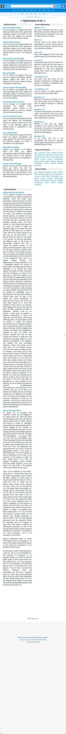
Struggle (60, 161)
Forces (55, 155)
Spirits (47, 161)
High (43, 157)
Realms (37, 161)
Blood (49, 153)
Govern (60, 155)
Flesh (51, 155)
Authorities (42, 153)
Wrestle (60, 163)
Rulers (42, 161)
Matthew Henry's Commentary (13, 192)
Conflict (54, 153)
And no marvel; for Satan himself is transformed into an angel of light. (48, 91)
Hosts (48, 157)
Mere (52, 157)
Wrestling (37, 165)
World (47, 163)
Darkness (41, 155)
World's (53, 163)
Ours (61, 157)
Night (57, 157)
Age (35, 153)
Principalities (58, 159)
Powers (43, 159)
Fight (46, 155)
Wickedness (38, 163)
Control (60, 153)
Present (50, 159)
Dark (36, 155)
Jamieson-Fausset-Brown (12, 410)
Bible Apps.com (33, 618)
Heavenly (37, 157)
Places (36, 159)
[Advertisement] (33, 602)
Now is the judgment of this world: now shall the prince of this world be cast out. (48, 54)
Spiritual (53, 161)
